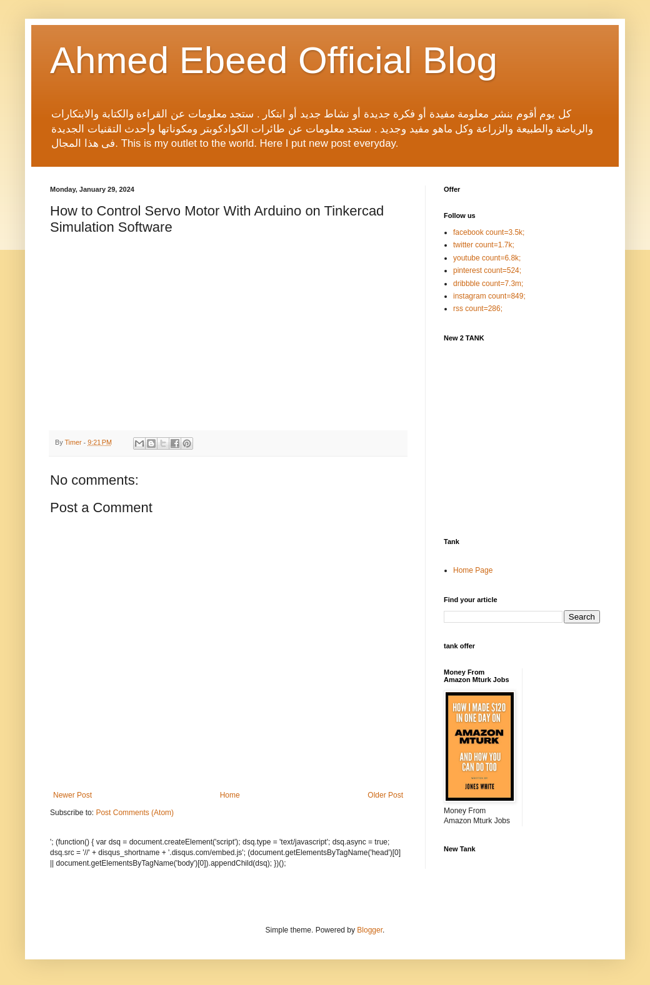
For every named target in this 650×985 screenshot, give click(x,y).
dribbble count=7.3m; (488, 283)
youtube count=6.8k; (487, 258)
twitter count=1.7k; (483, 244)
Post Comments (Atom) (135, 812)
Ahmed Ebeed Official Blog (274, 60)
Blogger (369, 930)
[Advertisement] (537, 438)
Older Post (385, 795)
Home (230, 795)
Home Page (472, 570)
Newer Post (72, 795)
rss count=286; (477, 308)
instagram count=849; (489, 296)
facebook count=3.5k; (488, 232)
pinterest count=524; (487, 270)
